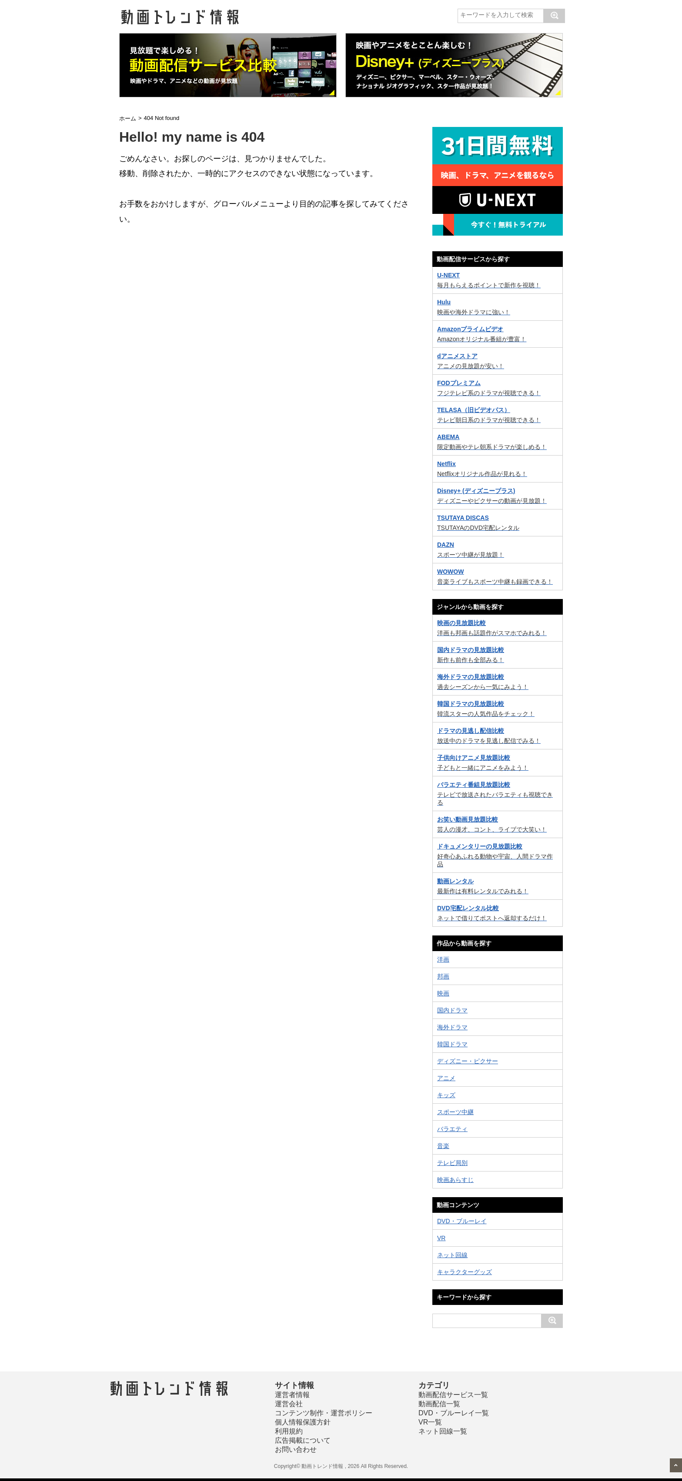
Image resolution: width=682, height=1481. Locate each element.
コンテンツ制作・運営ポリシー (323, 1413)
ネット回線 (452, 1254)
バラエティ (452, 1128)
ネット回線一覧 (442, 1431)
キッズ (446, 1095)
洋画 (443, 959)
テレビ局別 (452, 1162)
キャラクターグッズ (464, 1271)
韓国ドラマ (452, 1044)
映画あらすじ (455, 1179)
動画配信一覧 (439, 1404)
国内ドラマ (452, 1010)
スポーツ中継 (455, 1111)
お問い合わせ (296, 1449)
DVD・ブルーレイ (462, 1221)
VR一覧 (430, 1422)
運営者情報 (292, 1394)
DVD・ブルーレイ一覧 (453, 1413)
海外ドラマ (452, 1027)
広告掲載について (303, 1440)
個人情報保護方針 (303, 1422)
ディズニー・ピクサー (467, 1061)
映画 (443, 993)
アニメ (446, 1078)
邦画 (443, 976)
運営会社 (289, 1404)
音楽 (443, 1145)
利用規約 (289, 1431)
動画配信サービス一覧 (453, 1394)
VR (441, 1238)
